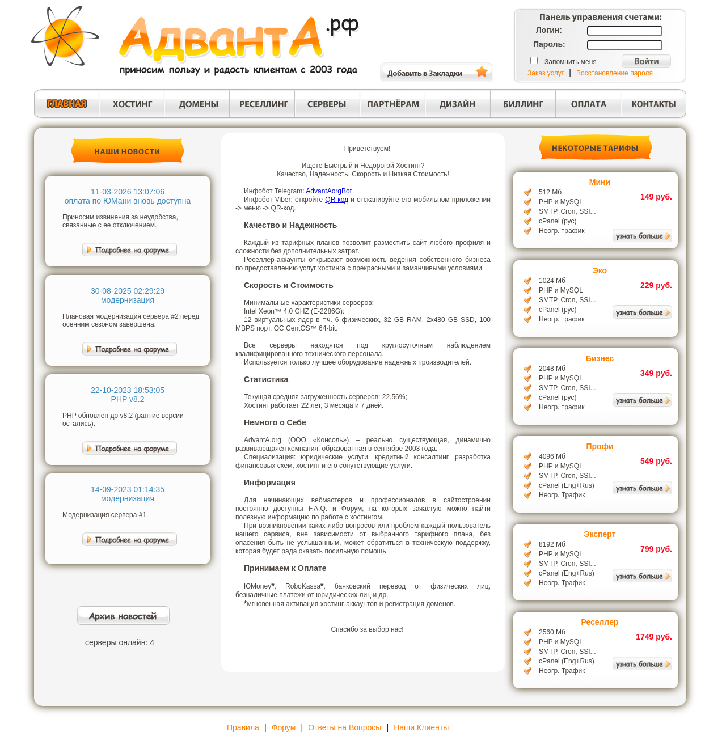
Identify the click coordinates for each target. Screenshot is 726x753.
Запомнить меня (570, 62)
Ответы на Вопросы (344, 727)
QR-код (336, 200)
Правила (243, 727)
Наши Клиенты (421, 727)
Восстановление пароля (614, 73)
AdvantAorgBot (329, 191)
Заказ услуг (545, 73)
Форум (284, 727)
